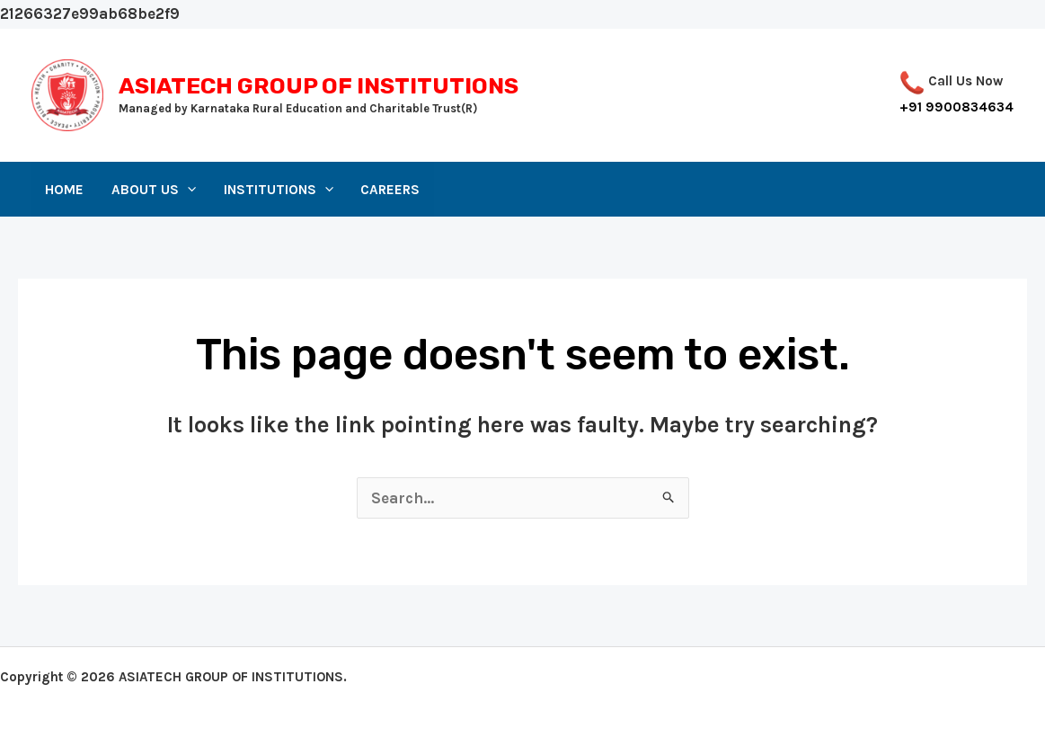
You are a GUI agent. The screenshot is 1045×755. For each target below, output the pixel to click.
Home (64, 190)
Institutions (278, 190)
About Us (153, 190)
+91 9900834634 (956, 107)
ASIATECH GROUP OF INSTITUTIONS (318, 86)
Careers (390, 190)
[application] (187, 190)
